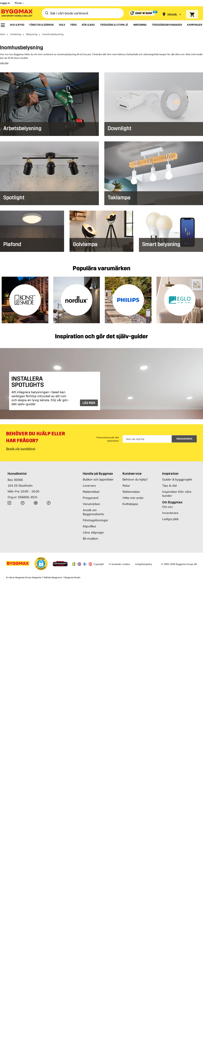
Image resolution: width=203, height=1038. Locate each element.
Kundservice (132, 474)
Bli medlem (90, 539)
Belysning (31, 34)
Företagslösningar (95, 520)
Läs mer (4, 63)
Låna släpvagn (93, 533)
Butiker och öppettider (98, 480)
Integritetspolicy (143, 564)
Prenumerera (184, 439)
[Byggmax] (17, 13)
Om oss (167, 507)
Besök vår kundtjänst (20, 449)
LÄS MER (89, 403)
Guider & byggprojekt (177, 480)
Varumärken (91, 504)
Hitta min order (133, 498)
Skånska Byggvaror (52, 578)
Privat (18, 2)
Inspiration (170, 474)
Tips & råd (169, 486)
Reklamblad (91, 492)
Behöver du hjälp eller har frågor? (35, 437)
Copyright (99, 564)
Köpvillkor (89, 527)
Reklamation (131, 492)
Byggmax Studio (72, 578)
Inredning (15, 34)
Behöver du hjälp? (135, 480)
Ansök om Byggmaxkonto (93, 512)
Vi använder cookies (119, 564)
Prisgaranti (90, 498)
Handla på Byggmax (98, 474)
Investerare (170, 513)
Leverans (89, 486)
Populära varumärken (101, 268)
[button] (41, 564)
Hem (2, 34)
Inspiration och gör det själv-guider (101, 336)
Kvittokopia (130, 504)
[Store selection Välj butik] (172, 14)
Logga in (5, 2)
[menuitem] (3, 25)
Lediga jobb (170, 519)
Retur (126, 486)
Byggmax (36, 578)
